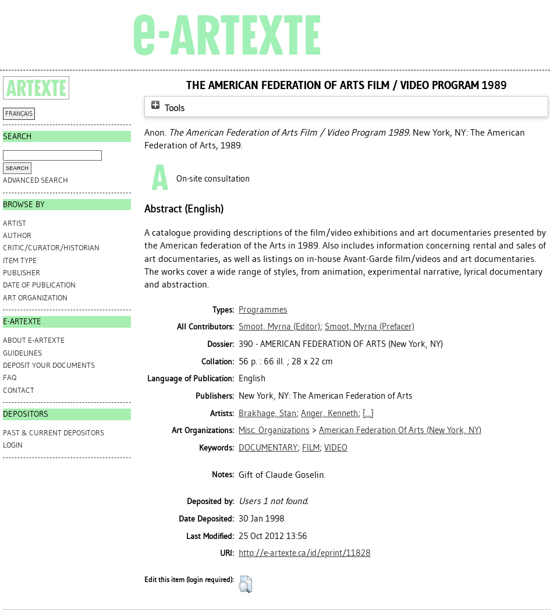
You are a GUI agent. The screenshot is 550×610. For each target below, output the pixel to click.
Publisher (21, 272)
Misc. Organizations (274, 430)
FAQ (9, 377)
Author (17, 235)
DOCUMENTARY (268, 447)
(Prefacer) (369, 326)
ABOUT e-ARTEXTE (34, 340)
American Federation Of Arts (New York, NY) (400, 430)
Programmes (263, 309)
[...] (368, 413)
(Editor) (279, 326)
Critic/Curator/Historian (51, 247)
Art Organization (35, 297)
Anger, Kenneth (329, 413)
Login (13, 445)
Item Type (20, 260)
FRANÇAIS (19, 114)
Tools (166, 108)
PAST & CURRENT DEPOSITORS (53, 432)
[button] (245, 584)
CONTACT (18, 390)
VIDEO (335, 447)
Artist (14, 223)
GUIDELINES (22, 353)
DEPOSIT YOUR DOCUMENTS (49, 365)
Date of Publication (39, 285)
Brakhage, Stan (267, 413)
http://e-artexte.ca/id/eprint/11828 (305, 553)
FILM (311, 447)
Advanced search (35, 180)
